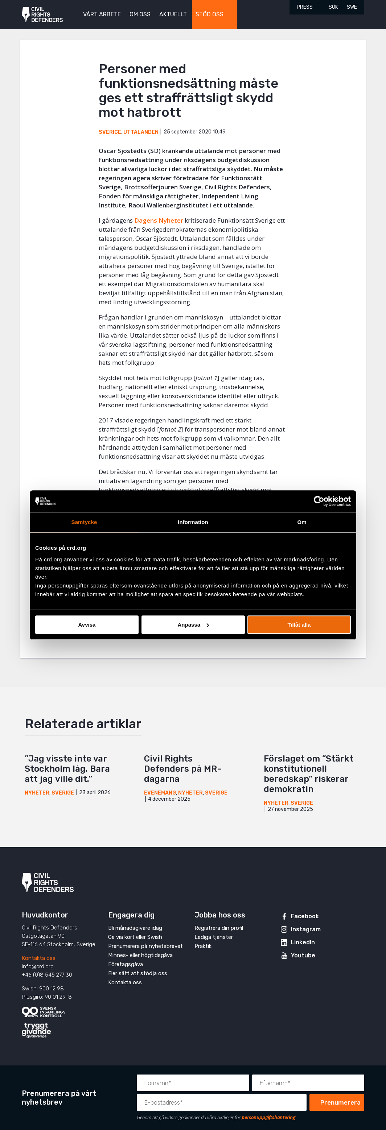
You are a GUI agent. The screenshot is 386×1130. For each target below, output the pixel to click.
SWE (352, 7)
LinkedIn (303, 942)
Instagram (306, 929)
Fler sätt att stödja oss (137, 973)
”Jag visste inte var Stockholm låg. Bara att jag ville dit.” (67, 769)
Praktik (203, 946)
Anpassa (193, 625)
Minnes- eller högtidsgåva (140, 955)
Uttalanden (141, 132)
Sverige (110, 132)
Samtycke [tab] (84, 522)
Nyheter (37, 793)
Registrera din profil (218, 928)
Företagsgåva (125, 964)
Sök (333, 7)
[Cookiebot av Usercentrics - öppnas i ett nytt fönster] (319, 501)
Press (305, 7)
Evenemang (160, 793)
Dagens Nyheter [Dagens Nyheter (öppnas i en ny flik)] (158, 220)
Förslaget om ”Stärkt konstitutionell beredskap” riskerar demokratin (308, 774)
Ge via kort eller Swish (135, 937)
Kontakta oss (39, 958)
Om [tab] (301, 522)
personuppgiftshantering (268, 1117)
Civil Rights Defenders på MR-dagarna (182, 769)
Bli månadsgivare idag (135, 928)
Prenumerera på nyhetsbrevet (145, 946)
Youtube (303, 955)
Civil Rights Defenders (42, 15)
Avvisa (87, 625)
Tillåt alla (299, 625)
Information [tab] (193, 522)
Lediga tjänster (213, 937)
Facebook (305, 916)
